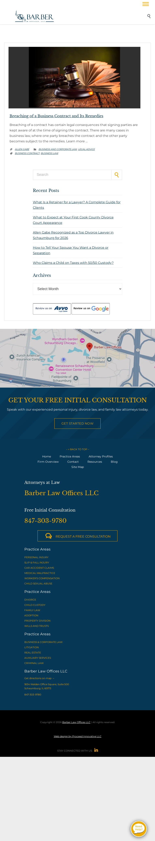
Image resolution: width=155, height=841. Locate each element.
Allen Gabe (22, 149)
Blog (114, 461)
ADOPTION (31, 615)
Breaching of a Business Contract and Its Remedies (56, 116)
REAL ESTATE (32, 652)
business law (49, 153)
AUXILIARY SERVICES (37, 657)
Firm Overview (48, 461)
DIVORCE (30, 599)
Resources (94, 461)
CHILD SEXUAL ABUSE (38, 583)
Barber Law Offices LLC (76, 722)
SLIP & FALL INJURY (36, 562)
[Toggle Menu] (145, 4)
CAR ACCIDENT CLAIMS (39, 567)
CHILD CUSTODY (34, 604)
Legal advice (86, 149)
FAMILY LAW (32, 610)
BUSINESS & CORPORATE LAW (43, 642)
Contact (73, 461)
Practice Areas (70, 456)
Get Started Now (77, 423)
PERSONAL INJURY (36, 557)
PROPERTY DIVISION (37, 620)
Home (46, 456)
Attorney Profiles (101, 456)
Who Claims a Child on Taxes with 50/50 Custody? (73, 263)
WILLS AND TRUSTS (36, 625)
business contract (27, 153)
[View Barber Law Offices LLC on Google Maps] (77, 358)
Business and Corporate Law (58, 149)
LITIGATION (31, 647)
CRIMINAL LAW (34, 663)
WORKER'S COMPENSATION (42, 578)
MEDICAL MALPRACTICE (39, 573)
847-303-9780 (32, 694)
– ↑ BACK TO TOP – (77, 449)
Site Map (77, 467)
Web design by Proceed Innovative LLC (77, 736)
